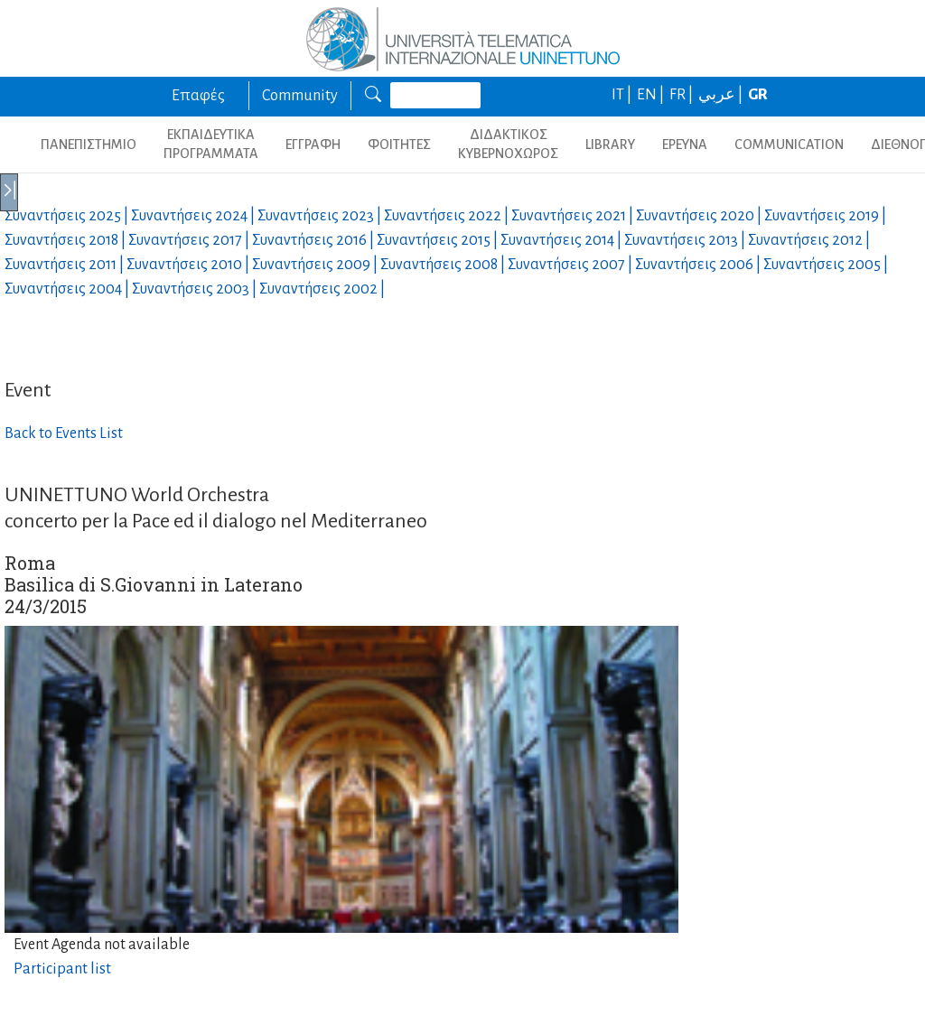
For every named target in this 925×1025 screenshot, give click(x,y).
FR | (682, 95)
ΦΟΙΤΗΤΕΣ (399, 144)
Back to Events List (64, 433)
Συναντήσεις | (68, 216)
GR (758, 95)
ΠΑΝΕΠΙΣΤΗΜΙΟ (88, 144)
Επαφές (198, 96)
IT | (623, 95)
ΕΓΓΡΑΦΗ (313, 144)
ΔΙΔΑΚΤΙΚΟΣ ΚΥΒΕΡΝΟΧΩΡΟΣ (508, 144)
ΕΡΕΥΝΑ (684, 144)
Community (300, 96)
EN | (652, 95)
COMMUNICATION (789, 144)
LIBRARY (610, 144)
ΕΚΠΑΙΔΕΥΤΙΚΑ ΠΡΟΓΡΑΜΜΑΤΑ (211, 144)
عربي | (721, 95)
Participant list (62, 969)
